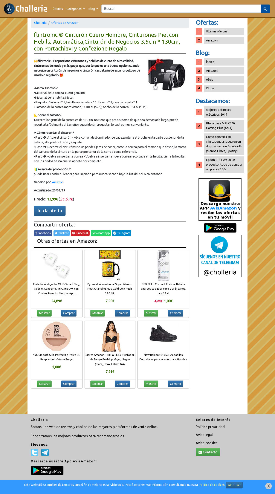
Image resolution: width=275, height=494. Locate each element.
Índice (210, 62)
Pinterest (80, 233)
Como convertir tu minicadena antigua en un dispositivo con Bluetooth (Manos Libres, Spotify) (224, 144)
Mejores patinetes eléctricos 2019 (218, 112)
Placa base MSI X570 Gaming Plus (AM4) (220, 125)
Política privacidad (210, 427)
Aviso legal (204, 435)
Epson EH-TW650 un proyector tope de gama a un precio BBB (224, 164)
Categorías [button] (74, 9)
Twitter (62, 233)
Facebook (43, 233)
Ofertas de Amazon (64, 22)
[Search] (181, 9)
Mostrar (44, 313)
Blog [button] (92, 9)
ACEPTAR (234, 485)
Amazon (58, 182)
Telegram (121, 233)
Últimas (58, 9)
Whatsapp (101, 233)
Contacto (208, 452)
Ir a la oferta (50, 210)
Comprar (69, 313)
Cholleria (40, 22)
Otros (210, 88)
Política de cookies (212, 484)
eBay (209, 79)
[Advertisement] (220, 347)
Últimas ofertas (216, 31)
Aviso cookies (206, 443)
